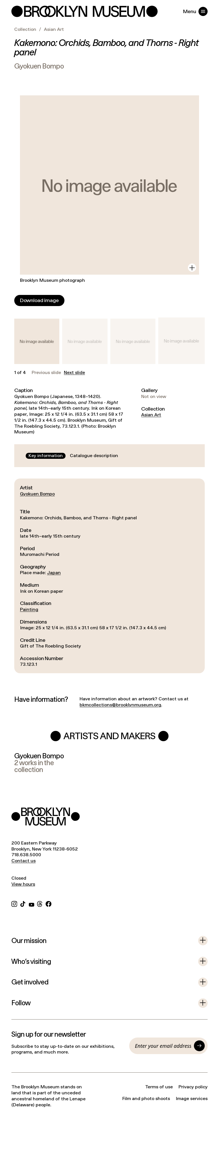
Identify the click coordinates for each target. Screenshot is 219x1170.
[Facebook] (48, 903)
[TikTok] (23, 903)
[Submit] (199, 1045)
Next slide (74, 372)
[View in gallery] (192, 268)
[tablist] (73, 456)
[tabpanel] (109, 576)
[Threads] (40, 903)
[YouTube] (31, 903)
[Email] (163, 1046)
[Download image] (39, 300)
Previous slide (46, 372)
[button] (36, 341)
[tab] (46, 456)
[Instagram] (14, 903)
